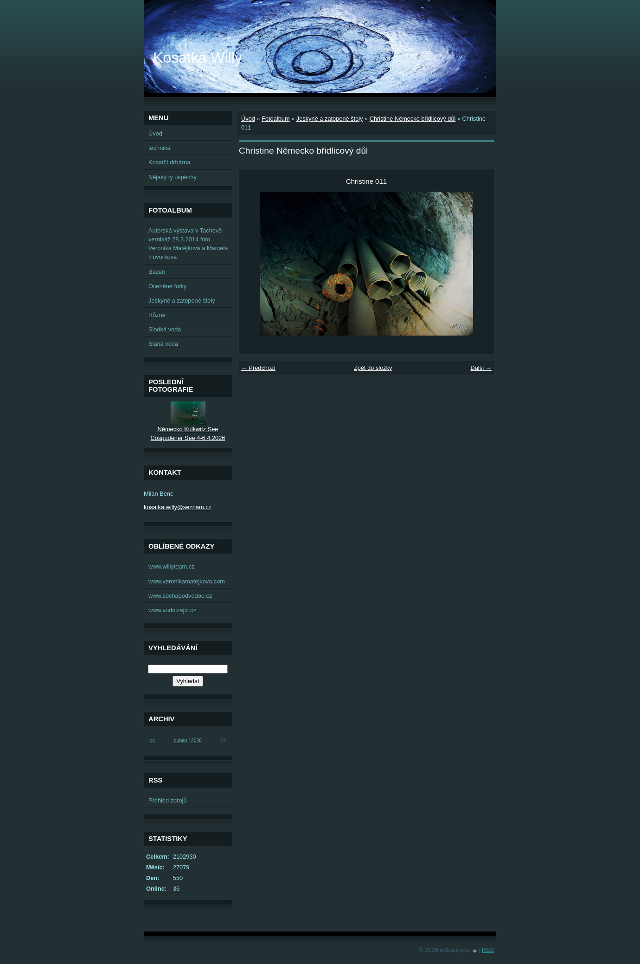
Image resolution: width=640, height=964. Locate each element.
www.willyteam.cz (171, 566)
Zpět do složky (373, 367)
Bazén (156, 271)
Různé (157, 314)
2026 (196, 740)
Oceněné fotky (167, 286)
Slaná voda (163, 343)
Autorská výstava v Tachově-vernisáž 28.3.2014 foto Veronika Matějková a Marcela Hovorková (188, 244)
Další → (481, 367)
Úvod (248, 118)
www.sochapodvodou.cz (180, 595)
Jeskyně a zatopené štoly (329, 118)
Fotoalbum (275, 118)
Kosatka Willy (197, 57)
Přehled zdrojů (167, 800)
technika (159, 147)
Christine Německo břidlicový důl (413, 118)
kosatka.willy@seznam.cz (177, 507)
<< (152, 740)
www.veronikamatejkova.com (186, 581)
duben (180, 740)
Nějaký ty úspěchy (172, 177)
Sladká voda (164, 329)
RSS (488, 949)
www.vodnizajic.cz (172, 610)
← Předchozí (258, 367)
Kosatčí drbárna (169, 162)
